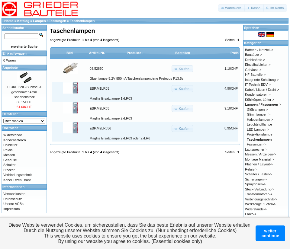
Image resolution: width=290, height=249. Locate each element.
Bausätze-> (253, 54)
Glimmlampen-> (258, 114)
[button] (231, 8)
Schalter (9, 165)
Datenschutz (12, 199)
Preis (234, 53)
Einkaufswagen (14, 53)
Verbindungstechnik (17, 175)
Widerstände (12, 135)
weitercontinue (270, 233)
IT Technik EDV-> (258, 84)
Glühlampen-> (257, 109)
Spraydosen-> (255, 184)
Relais (8, 150)
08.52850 (97, 68)
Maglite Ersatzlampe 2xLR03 (111, 118)
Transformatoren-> (258, 194)
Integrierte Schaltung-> (262, 79)
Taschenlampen (82, 21)
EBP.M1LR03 (99, 88)
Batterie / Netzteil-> (259, 50)
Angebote (10, 67)
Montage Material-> (259, 159)
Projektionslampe (259, 134)
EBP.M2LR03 (99, 108)
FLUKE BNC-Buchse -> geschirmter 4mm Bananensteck (24, 92)
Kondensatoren (14, 140)
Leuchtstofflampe (259, 124)
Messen (9, 155)
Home (9, 21)
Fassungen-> (256, 144)
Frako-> (250, 214)
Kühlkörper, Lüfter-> (259, 99)
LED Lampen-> (258, 129)
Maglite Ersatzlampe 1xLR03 (111, 98)
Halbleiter (10, 145)
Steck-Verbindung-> (259, 189)
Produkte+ (135, 53)
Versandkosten (14, 194)
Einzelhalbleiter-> (258, 64)
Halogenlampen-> (260, 119)
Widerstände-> (256, 209)
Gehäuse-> (253, 70)
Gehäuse (10, 160)
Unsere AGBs (13, 204)
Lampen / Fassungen (49, 21)
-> (263, 104)
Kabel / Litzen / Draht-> (262, 89)
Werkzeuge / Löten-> (260, 204)
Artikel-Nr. (97, 53)
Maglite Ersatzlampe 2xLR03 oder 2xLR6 (120, 138)
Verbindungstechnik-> (261, 199)
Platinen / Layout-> (259, 164)
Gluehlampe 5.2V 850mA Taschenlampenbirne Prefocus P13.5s (136, 78)
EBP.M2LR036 (100, 128)
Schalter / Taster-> (258, 174)
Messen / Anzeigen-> (260, 154)
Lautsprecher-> (256, 149)
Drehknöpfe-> (255, 60)
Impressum (11, 209)
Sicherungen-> (256, 179)
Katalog (23, 21)
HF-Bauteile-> (255, 74)
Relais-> (251, 169)
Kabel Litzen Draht (17, 180)
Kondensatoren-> (258, 94)
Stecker (8, 170)
